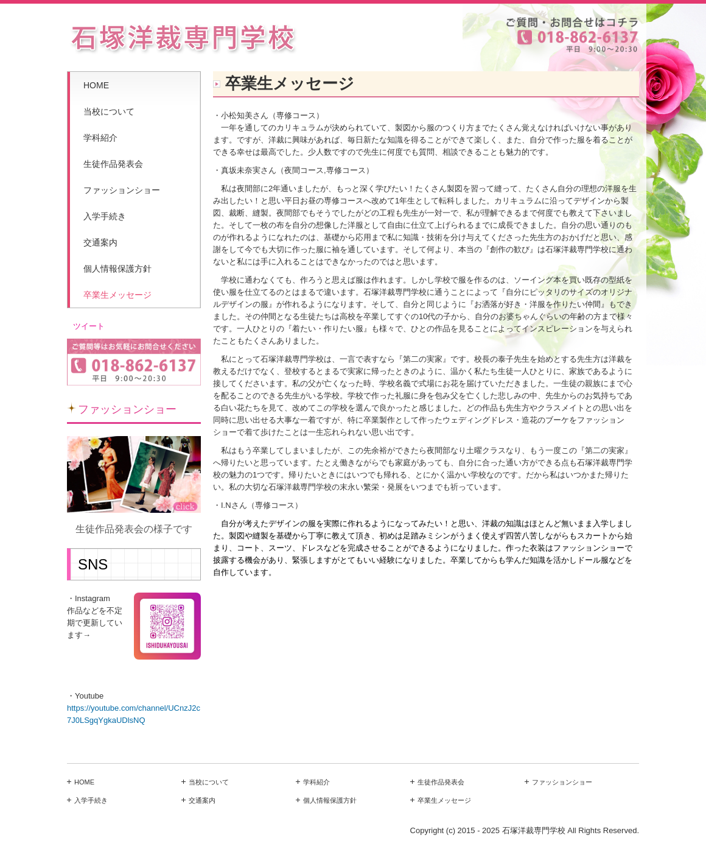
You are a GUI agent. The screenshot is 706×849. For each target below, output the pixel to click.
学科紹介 (100, 138)
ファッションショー (121, 190)
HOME (96, 85)
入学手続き (104, 216)
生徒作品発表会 (113, 164)
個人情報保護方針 (117, 268)
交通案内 (100, 242)
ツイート (89, 326)
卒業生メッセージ (117, 295)
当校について (109, 111)
